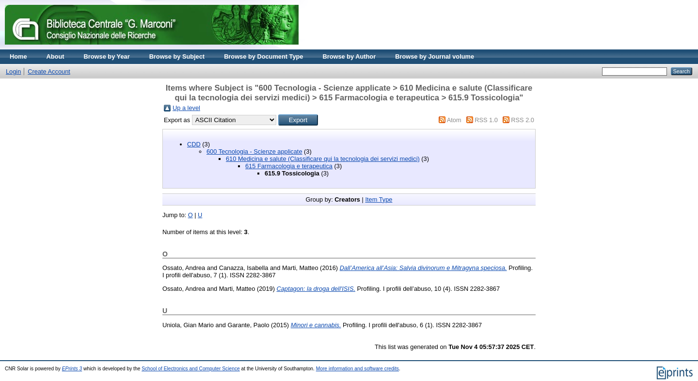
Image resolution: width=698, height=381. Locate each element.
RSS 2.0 (522, 120)
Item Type (378, 199)
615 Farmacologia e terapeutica (289, 166)
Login (13, 71)
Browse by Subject (177, 56)
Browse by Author (349, 56)
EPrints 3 (72, 368)
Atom (454, 120)
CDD (194, 144)
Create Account (49, 71)
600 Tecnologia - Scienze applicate (254, 151)
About (55, 56)
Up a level (186, 107)
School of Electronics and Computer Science (191, 368)
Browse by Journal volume (434, 56)
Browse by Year (107, 56)
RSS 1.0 (486, 120)
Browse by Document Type (263, 56)
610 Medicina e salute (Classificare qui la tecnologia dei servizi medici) (323, 158)
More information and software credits (357, 368)
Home (18, 56)
